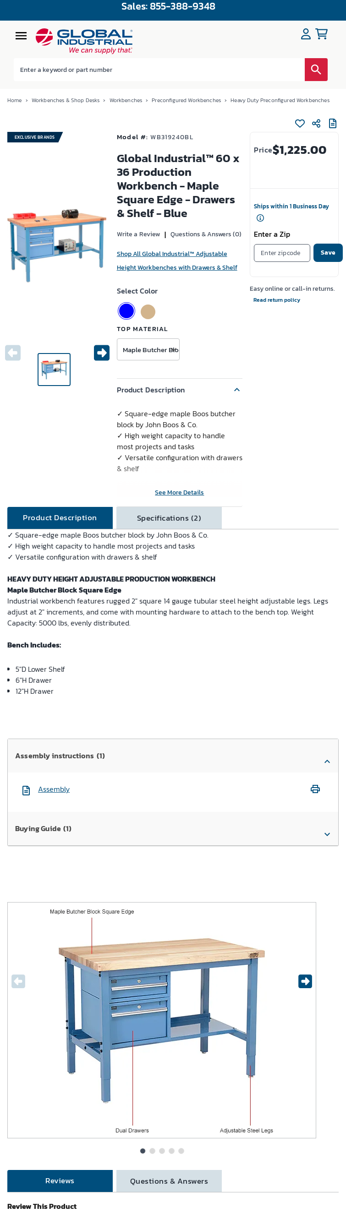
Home (14, 100)
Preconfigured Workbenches (186, 100)
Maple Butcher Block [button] (151, 349)
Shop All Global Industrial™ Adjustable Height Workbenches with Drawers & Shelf (177, 260)
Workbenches (126, 100)
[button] (180, 390)
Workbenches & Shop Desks (66, 100)
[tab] (60, 518)
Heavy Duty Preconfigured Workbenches (280, 100)
